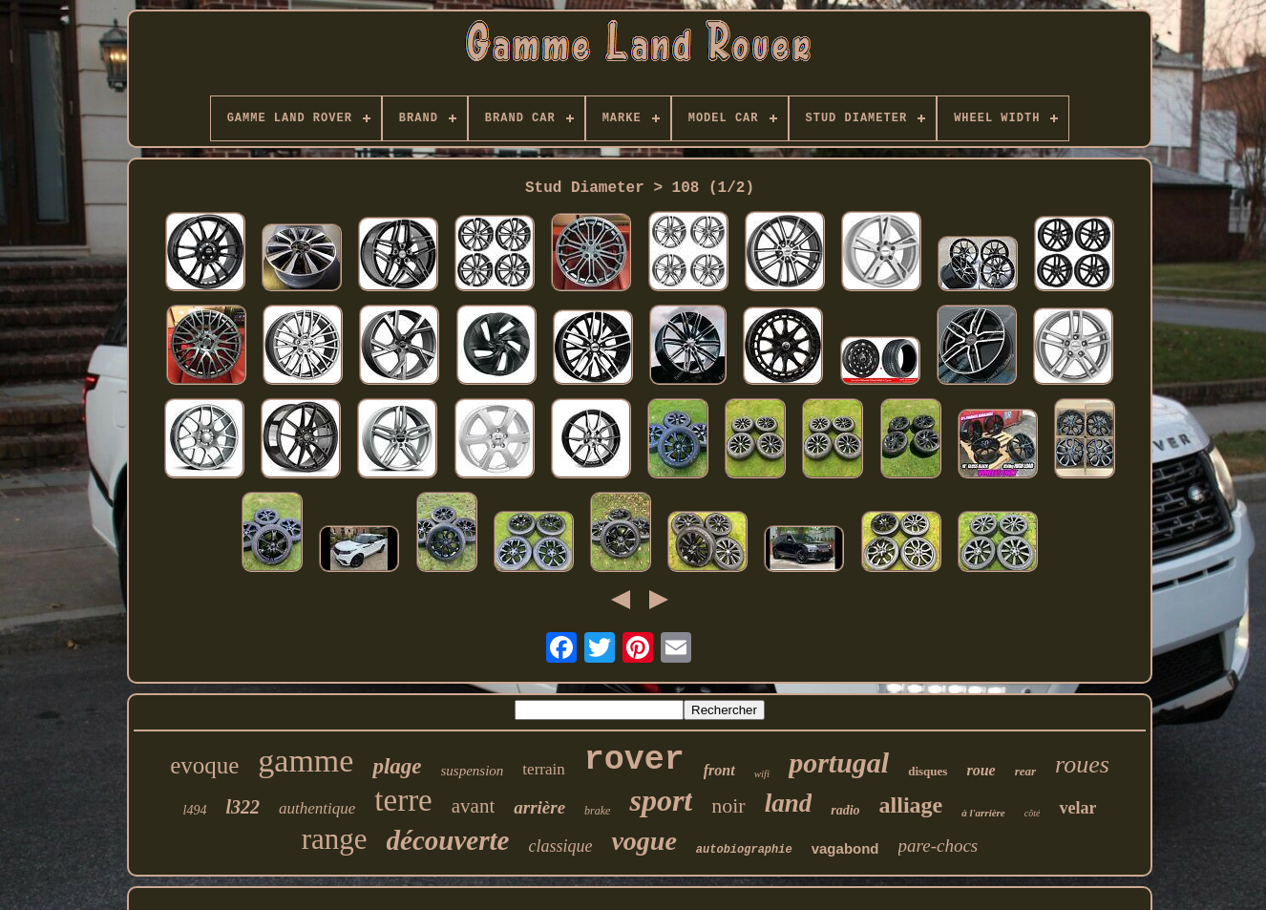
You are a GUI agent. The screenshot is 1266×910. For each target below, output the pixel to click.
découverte (448, 840)
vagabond (845, 848)
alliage (911, 805)
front (719, 770)
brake (597, 810)
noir (728, 805)
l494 (195, 810)
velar (1077, 807)
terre (403, 800)
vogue (643, 841)
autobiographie (744, 850)
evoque (204, 765)
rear (1025, 771)
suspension (472, 770)
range (335, 839)
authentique (317, 808)
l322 (243, 806)
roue (980, 770)
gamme (305, 760)
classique (560, 846)
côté (1032, 813)
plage (396, 766)
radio (845, 810)
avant (473, 805)
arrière (539, 807)
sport (660, 800)
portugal (839, 762)
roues (1082, 764)
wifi (762, 773)
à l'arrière (983, 812)
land (788, 803)
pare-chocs (938, 846)
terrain (543, 769)
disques (927, 771)
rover (634, 760)
